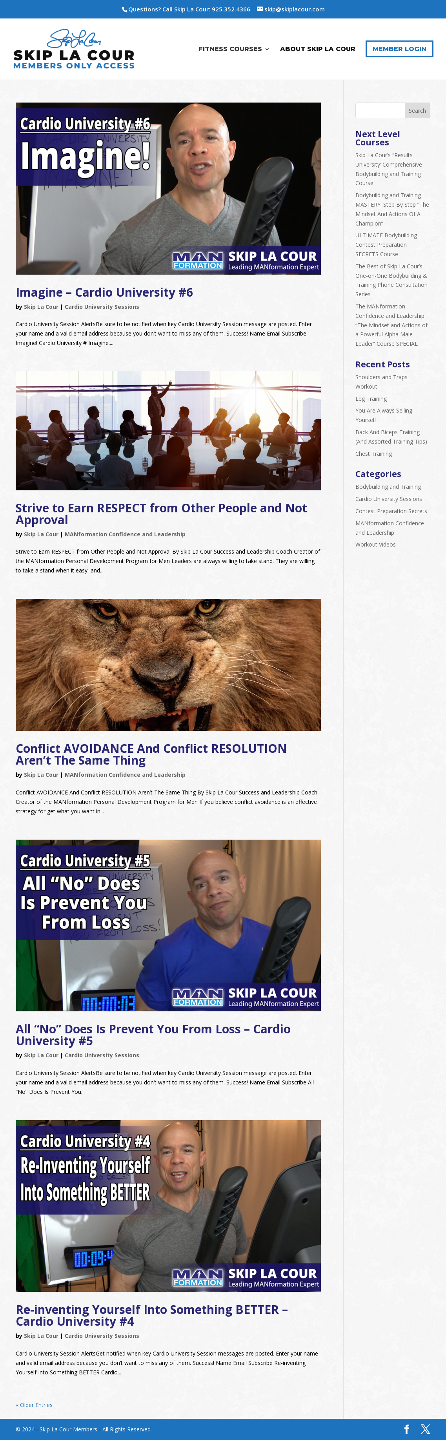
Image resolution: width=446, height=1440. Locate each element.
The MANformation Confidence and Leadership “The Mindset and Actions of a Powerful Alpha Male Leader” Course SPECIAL (391, 325)
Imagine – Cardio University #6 (104, 292)
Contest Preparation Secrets (391, 511)
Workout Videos (375, 544)
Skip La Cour (41, 306)
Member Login (399, 49)
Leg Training (371, 398)
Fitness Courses (230, 49)
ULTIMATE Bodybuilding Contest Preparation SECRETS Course (386, 244)
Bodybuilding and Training (388, 486)
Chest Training (373, 453)
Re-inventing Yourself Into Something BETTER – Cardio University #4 (152, 1315)
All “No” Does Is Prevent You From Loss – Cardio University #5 (153, 1035)
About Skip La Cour (317, 49)
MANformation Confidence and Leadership (125, 534)
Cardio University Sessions (102, 306)
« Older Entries (34, 1405)
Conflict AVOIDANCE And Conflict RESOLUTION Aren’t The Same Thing (151, 754)
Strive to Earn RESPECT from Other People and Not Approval (161, 514)
